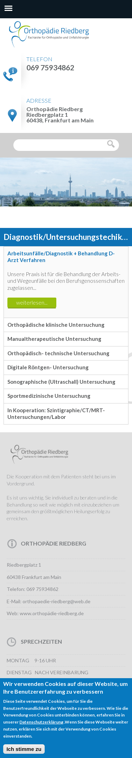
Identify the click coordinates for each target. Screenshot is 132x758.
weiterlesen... (32, 302)
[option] (66, 237)
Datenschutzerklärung (41, 727)
